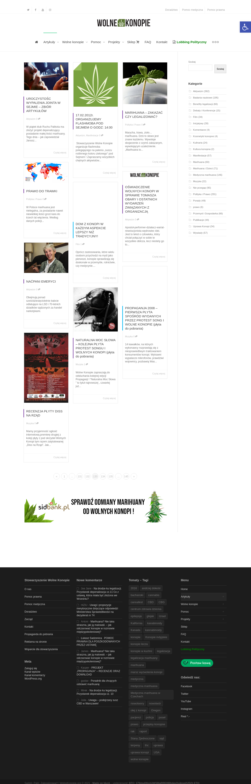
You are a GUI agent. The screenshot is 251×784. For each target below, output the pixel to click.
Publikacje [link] (198, 220)
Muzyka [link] (129, 336)
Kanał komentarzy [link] (34, 675)
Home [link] (184, 589)
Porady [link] (197, 200)
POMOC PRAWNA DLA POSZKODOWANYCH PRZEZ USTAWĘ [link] (98, 641)
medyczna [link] (137, 679)
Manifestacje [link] (92, 135)
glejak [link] (150, 616)
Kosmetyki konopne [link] (203, 136)
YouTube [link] (186, 701)
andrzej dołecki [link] (151, 588)
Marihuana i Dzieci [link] (203, 168)
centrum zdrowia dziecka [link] (146, 609)
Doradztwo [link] (171, 9)
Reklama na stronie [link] (35, 641)
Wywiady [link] (198, 233)
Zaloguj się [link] (30, 668)
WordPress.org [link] (33, 678)
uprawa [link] (158, 745)
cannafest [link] (137, 602)
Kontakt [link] (161, 42)
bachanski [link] (137, 595)
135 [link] (111, 476)
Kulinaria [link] (197, 142)
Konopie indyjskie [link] (156, 637)
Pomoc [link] (96, 42)
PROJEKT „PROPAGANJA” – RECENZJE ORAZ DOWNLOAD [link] (98, 671)
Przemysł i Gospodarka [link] (205, 213)
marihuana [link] (137, 665)
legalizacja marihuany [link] (144, 658)
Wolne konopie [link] (73, 42)
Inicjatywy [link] (198, 123)
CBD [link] (150, 602)
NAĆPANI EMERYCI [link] (41, 281)
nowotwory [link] (137, 703)
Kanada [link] (135, 630)
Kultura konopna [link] (202, 149)
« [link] (56, 476)
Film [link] (78, 244)
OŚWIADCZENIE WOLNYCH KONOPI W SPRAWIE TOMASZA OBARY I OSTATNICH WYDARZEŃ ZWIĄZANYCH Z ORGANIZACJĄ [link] (142, 199)
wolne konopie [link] (139, 759)
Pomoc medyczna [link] (192, 9)
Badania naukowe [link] (202, 97)
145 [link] (126, 476)
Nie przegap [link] (199, 187)
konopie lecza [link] (139, 644)
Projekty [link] (114, 42)
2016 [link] (134, 588)
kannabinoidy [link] (153, 630)
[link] (245, 27)
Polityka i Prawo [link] (133, 125)
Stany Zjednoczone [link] (143, 738)
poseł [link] (162, 717)
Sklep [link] (133, 42)
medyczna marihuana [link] (144, 686)
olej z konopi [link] (138, 710)
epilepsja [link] (136, 616)
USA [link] (157, 752)
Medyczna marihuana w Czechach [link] (145, 694)
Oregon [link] (155, 710)
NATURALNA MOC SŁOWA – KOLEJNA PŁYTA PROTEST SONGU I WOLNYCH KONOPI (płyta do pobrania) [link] (95, 348)
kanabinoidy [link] (154, 623)
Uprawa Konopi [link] (201, 226)
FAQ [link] (148, 42)
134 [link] (103, 476)
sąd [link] (161, 738)
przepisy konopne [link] (154, 724)
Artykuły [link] (49, 42)
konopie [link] (136, 637)
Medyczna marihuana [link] (204, 175)
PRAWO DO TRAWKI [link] (41, 191)
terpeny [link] (135, 745)
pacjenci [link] (136, 717)
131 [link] (80, 476)
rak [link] (133, 731)
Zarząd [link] (28, 619)
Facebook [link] (186, 686)
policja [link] (150, 717)
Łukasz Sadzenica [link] (91, 638)
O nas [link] (27, 589)
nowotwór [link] (155, 703)
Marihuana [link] (199, 162)
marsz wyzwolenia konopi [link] (146, 672)
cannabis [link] (153, 595)
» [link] (134, 476)
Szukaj (192, 62)
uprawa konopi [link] (140, 752)
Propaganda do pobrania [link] (38, 634)
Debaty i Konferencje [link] (204, 110)
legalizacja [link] (163, 651)
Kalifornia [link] (136, 623)
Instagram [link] (186, 708)
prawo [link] (196, 207)
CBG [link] (162, 602)
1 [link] (83, 244)
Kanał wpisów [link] (32, 671)
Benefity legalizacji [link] (203, 104)
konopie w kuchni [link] (141, 651)
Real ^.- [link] (185, 716)
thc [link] (146, 745)
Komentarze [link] (199, 130)
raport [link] (143, 731)
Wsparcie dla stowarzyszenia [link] (41, 649)
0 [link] (38, 119)
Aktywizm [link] (30, 119)
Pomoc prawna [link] (216, 9)
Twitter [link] (184, 693)
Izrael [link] (162, 616)
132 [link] (87, 476)
